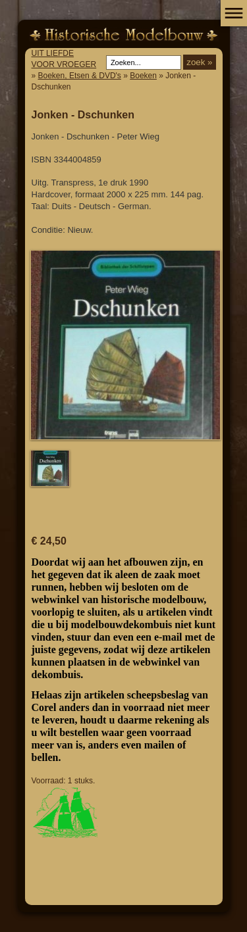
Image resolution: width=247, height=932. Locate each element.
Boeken (143, 75)
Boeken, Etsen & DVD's (79, 75)
